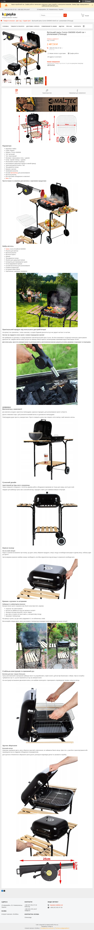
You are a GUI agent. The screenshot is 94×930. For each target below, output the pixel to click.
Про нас (69, 26)
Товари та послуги (9, 21)
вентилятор (14, 173)
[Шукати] (65, 15)
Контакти (77, 26)
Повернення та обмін (49, 26)
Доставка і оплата (32, 26)
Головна (5, 26)
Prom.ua (56, 924)
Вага (7, 178)
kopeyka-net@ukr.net (56, 905)
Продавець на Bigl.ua (47, 926)
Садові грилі (27, 21)
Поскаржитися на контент (47, 928)
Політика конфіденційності (62, 928)
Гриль (7, 249)
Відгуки (61, 26)
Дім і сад (18, 21)
